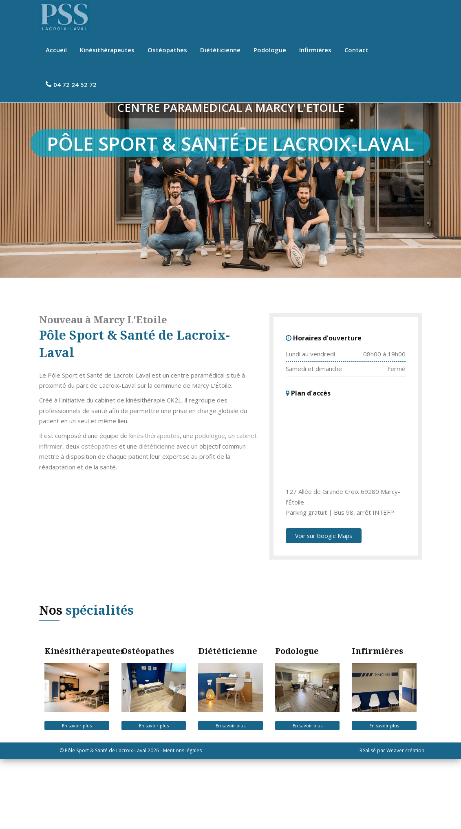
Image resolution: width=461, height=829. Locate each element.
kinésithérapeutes (154, 505)
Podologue (270, 50)
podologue (210, 505)
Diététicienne (220, 50)
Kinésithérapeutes (107, 50)
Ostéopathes (167, 50)
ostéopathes (99, 516)
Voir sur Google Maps (323, 605)
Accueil (56, 50)
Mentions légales (182, 820)
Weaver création (405, 820)
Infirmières (315, 50)
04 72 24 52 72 (71, 84)
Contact (356, 50)
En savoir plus (77, 795)
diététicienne (157, 516)
